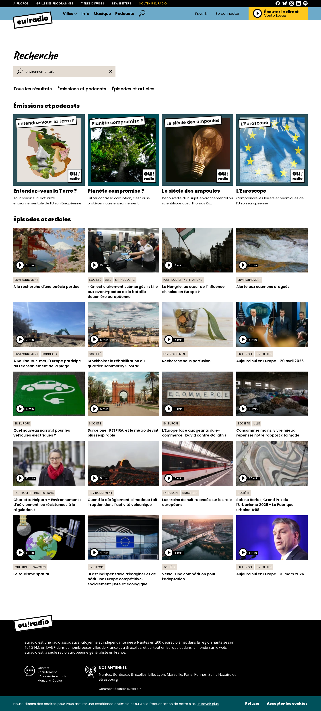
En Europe (245, 354)
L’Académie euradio (52, 676)
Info (85, 14)
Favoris (201, 13)
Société (95, 280)
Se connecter (228, 13)
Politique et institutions (183, 280)
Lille (108, 280)
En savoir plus (208, 703)
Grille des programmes (54, 3)
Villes (70, 14)
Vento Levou (275, 15)
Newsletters (122, 3)
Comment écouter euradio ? (120, 689)
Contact (43, 668)
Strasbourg (125, 280)
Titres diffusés (92, 3)
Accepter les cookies (287, 703)
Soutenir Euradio (153, 3)
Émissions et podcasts (82, 89)
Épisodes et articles (133, 89)
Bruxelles (264, 354)
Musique (102, 14)
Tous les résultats (32, 89)
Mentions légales (50, 680)
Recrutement (47, 672)
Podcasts (124, 14)
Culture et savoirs (30, 567)
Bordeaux (49, 354)
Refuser (252, 703)
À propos (21, 3)
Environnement (26, 280)
